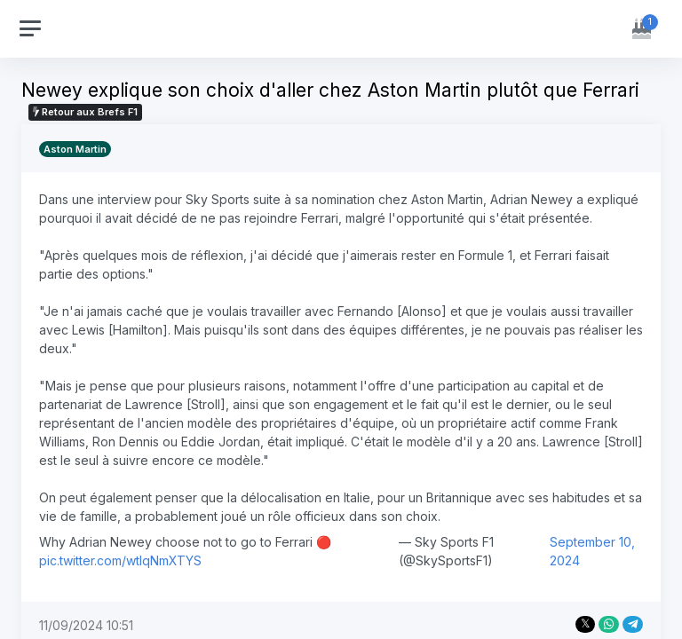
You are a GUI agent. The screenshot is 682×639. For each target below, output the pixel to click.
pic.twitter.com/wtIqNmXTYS (120, 560)
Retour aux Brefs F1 (85, 112)
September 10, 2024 (592, 551)
